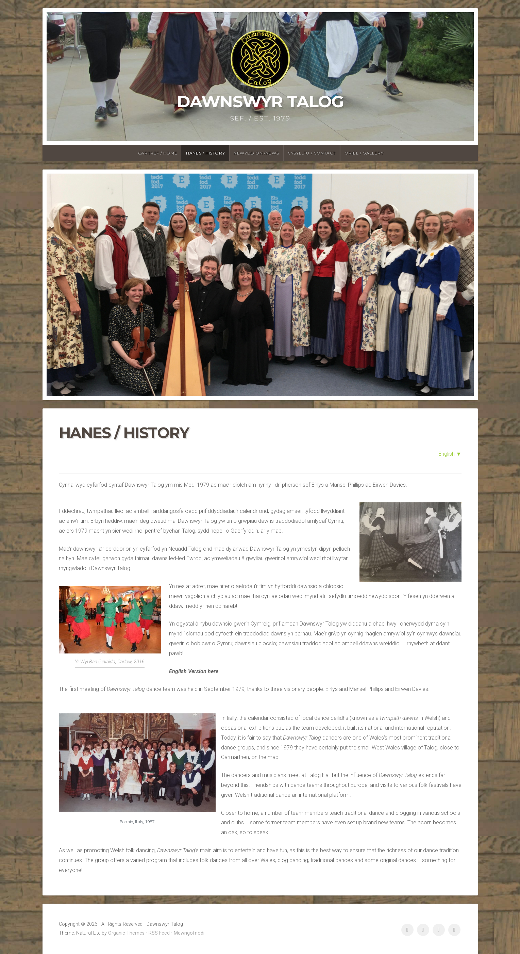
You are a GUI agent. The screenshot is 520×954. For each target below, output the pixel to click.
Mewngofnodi (189, 933)
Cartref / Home (157, 153)
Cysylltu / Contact (312, 153)
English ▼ (450, 454)
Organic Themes (126, 933)
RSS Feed (159, 933)
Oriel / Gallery (364, 153)
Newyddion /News (256, 153)
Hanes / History (205, 153)
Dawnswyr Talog (260, 101)
